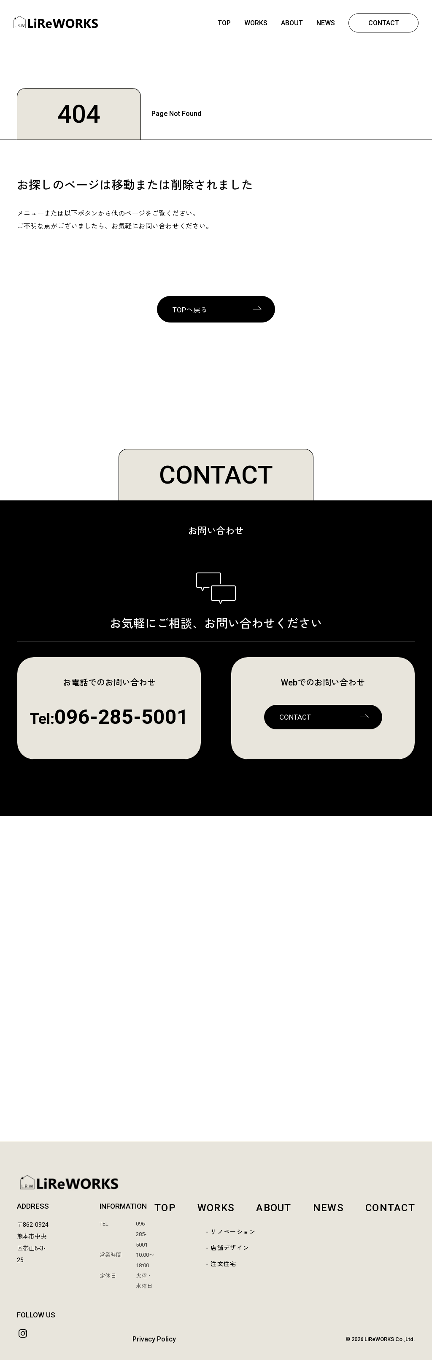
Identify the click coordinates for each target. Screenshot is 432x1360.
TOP (224, 23)
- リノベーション (231, 1231)
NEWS (325, 23)
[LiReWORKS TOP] (216, 1182)
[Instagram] (23, 1333)
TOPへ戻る (190, 310)
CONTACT (383, 23)
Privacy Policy (154, 1339)
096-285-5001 (121, 717)
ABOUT (292, 23)
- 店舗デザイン (227, 1247)
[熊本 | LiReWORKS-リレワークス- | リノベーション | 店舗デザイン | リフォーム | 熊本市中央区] (56, 26)
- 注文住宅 (221, 1264)
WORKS (255, 23)
